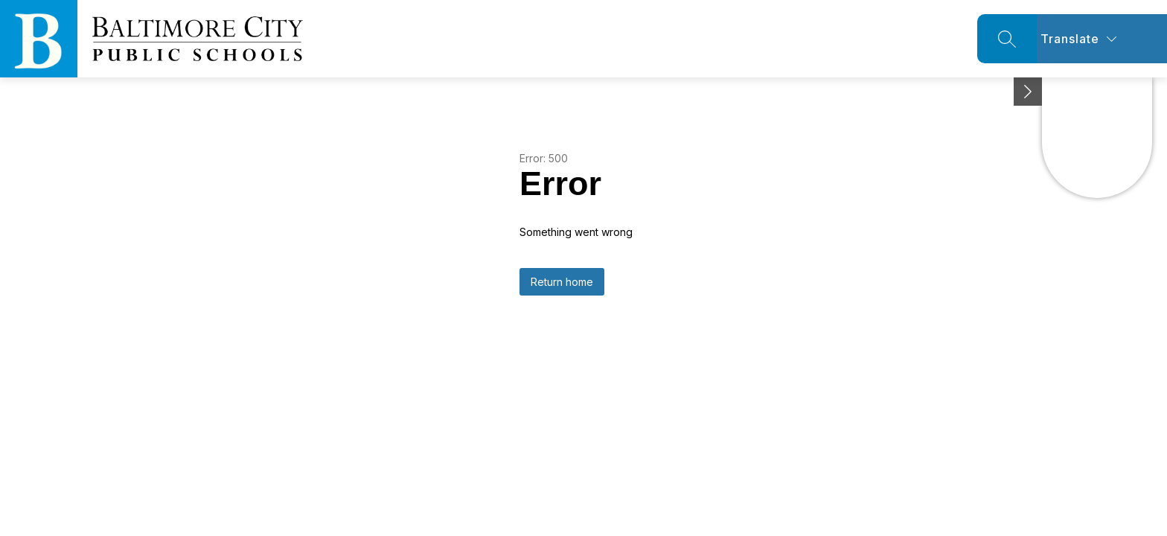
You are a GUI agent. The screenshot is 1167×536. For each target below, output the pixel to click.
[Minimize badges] (1028, 91)
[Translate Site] (1102, 38)
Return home (562, 281)
